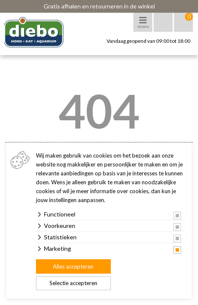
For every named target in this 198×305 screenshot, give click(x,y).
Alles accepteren (73, 266)
